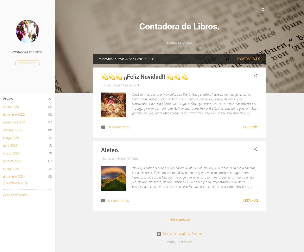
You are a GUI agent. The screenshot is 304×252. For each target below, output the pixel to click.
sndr (189, 241)
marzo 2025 (11, 153)
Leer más (250, 127)
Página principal (180, 43)
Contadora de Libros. (179, 26)
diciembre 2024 (14, 177)
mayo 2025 (11, 138)
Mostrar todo (248, 59)
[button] (255, 76)
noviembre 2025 (14, 122)
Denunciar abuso (15, 195)
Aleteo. (110, 150)
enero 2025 (11, 169)
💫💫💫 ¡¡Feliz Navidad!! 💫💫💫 (144, 76)
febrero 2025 (12, 161)
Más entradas (179, 220)
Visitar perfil (27, 63)
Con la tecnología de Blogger (179, 234)
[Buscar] (263, 10)
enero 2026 (11, 107)
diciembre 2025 (14, 115)
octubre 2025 (12, 130)
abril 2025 (10, 146)
